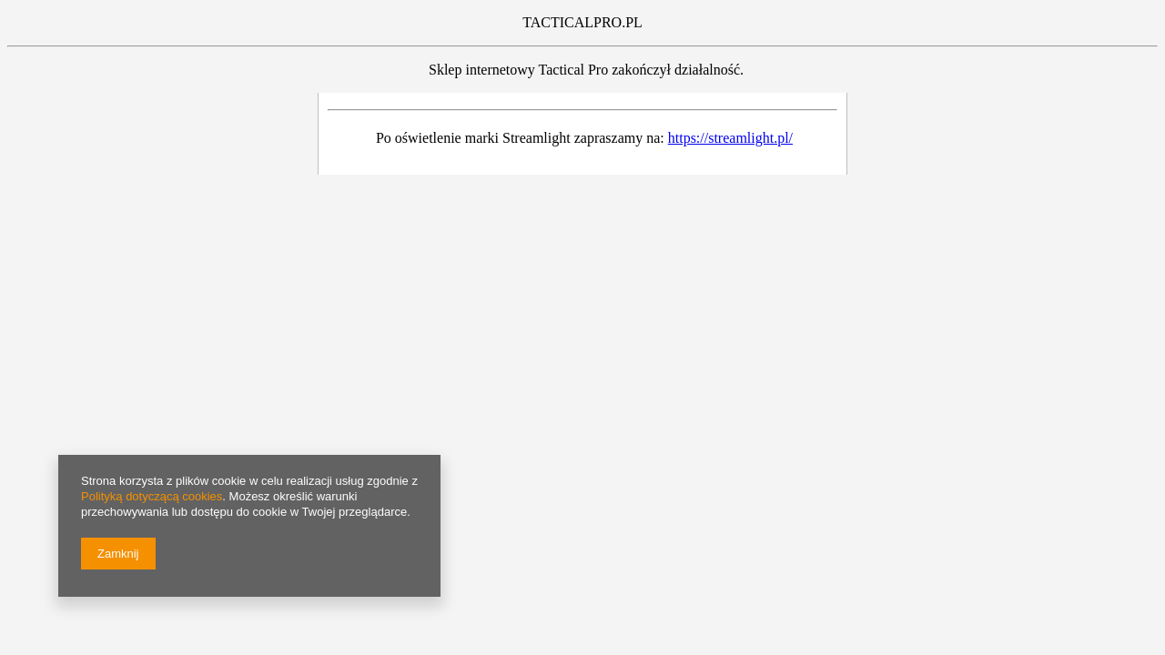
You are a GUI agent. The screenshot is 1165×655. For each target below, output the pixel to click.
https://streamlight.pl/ (730, 138)
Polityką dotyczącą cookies (151, 496)
